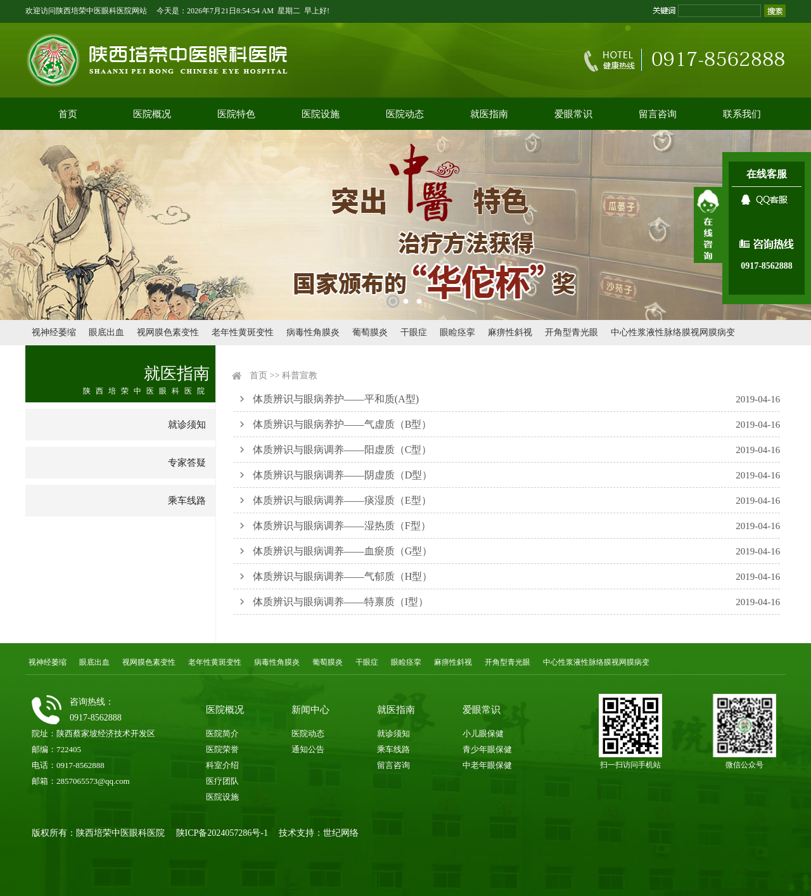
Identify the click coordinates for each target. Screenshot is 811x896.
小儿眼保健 (483, 733)
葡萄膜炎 (370, 332)
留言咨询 (658, 114)
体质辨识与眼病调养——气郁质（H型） (343, 576)
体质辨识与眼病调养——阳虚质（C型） (342, 449)
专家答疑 (187, 463)
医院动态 (405, 114)
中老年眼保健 (487, 765)
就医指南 (489, 114)
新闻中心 (310, 710)
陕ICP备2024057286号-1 (222, 833)
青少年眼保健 (487, 749)
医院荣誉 (222, 749)
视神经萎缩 (54, 332)
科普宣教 (299, 375)
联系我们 (742, 114)
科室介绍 (222, 765)
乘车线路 (187, 501)
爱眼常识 (573, 114)
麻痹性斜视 (510, 332)
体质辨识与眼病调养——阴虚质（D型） (343, 475)
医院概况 (152, 114)
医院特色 (236, 114)
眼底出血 (106, 332)
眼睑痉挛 (457, 332)
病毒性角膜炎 (313, 332)
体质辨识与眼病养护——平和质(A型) (336, 399)
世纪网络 (341, 833)
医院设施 (321, 114)
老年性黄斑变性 (243, 332)
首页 (67, 114)
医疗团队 (222, 781)
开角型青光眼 (571, 332)
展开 (708, 225)
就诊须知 (187, 424)
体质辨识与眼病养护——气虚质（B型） (342, 424)
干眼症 (413, 332)
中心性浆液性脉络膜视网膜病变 (673, 332)
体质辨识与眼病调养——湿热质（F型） (342, 525)
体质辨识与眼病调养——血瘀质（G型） (343, 551)
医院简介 (222, 733)
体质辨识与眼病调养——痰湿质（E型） (342, 500)
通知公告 (307, 749)
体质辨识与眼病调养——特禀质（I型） (340, 601)
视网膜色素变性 (168, 332)
